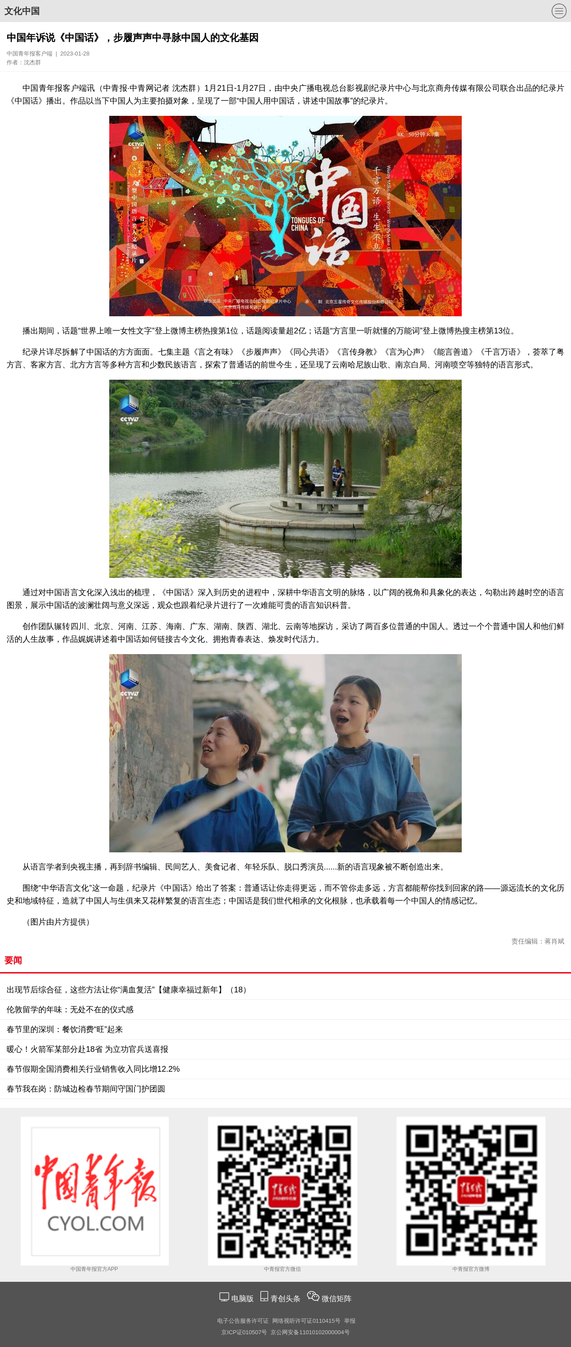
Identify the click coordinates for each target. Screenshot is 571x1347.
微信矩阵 (337, 1299)
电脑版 (242, 1299)
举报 (350, 1320)
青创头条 (287, 1299)
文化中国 (22, 11)
